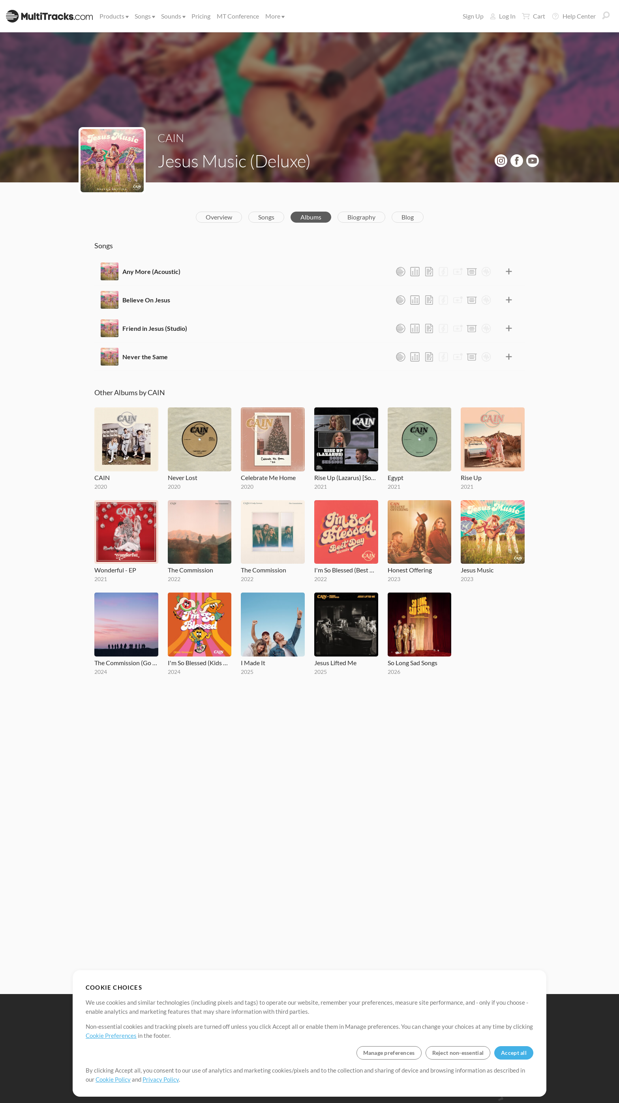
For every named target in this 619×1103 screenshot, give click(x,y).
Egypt (395, 477)
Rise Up (471, 477)
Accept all (514, 1052)
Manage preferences (389, 1052)
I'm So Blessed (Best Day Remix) (346, 570)
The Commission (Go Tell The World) (126, 662)
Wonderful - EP (115, 570)
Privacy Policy (161, 1079)
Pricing (200, 16)
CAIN (171, 137)
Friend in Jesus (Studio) (154, 328)
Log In (503, 16)
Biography (361, 217)
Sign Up (473, 16)
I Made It (253, 662)
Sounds (172, 16)
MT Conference (238, 16)
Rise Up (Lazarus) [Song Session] (346, 477)
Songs (144, 16)
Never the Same (145, 356)
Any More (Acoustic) (151, 271)
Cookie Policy (113, 1079)
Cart (533, 16)
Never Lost (182, 477)
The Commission (190, 570)
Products (113, 16)
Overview (219, 217)
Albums (310, 217)
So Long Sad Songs (412, 662)
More (274, 16)
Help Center (573, 16)
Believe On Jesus (146, 300)
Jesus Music (477, 570)
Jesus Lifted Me (335, 662)
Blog (407, 217)
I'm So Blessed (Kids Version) (200, 662)
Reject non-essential (458, 1052)
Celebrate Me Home (268, 477)
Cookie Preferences (111, 1035)
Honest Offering (410, 570)
